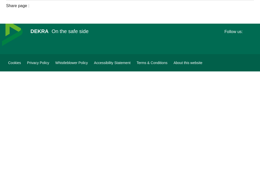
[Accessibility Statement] (112, 62)
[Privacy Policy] (38, 62)
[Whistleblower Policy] (71, 62)
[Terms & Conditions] (152, 62)
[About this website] (187, 62)
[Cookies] (14, 62)
